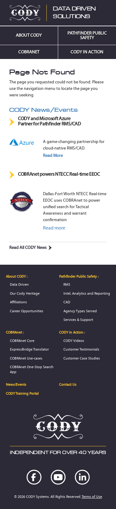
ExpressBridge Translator (29, 349)
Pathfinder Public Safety (87, 35)
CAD (66, 302)
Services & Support (78, 319)
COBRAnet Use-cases (26, 358)
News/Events (16, 384)
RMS (66, 284)
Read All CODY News (30, 247)
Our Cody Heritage (25, 293)
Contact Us (67, 384)
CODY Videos (73, 340)
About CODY (29, 35)
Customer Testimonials (81, 349)
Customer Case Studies (81, 358)
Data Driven (19, 284)
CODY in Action (87, 52)
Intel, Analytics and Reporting (86, 293)
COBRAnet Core (22, 340)
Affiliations (18, 302)
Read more (54, 228)
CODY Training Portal (22, 393)
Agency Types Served (80, 311)
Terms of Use (92, 496)
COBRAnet (28, 52)
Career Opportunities (26, 311)
